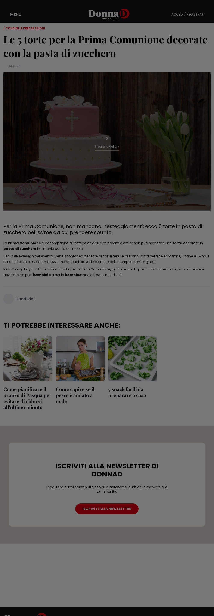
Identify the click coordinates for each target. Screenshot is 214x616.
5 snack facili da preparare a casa (127, 392)
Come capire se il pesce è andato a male (75, 395)
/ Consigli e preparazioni (24, 28)
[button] (12, 14)
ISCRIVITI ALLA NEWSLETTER (106, 508)
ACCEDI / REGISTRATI (187, 14)
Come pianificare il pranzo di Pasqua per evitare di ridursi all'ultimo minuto (27, 398)
